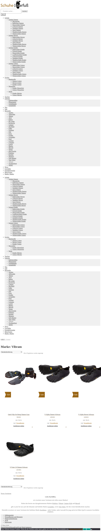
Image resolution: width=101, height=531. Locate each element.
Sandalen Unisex (17, 70)
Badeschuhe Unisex (18, 65)
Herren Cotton (16, 83)
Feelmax (11, 130)
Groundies (12, 137)
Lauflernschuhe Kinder (19, 55)
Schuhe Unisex (13, 63)
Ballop (11, 120)
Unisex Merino (17, 95)
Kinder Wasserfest (18, 88)
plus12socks (12, 151)
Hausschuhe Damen (18, 25)
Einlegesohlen (13, 100)
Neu (6, 107)
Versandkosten (20, 423)
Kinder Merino (17, 93)
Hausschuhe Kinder (18, 53)
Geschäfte (8, 169)
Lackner (11, 141)
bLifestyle (12, 123)
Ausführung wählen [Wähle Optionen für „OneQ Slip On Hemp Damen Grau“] (18, 426)
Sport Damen (16, 30)
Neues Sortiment (6, 493)
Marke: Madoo (9, 174)
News (6, 167)
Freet (10, 134)
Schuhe (7, 18)
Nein (88, 529)
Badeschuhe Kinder (18, 49)
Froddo (11, 135)
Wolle (10, 91)
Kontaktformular (10, 170)
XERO (11, 165)
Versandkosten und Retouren (14, 517)
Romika (11, 155)
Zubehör (7, 98)
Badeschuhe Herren (18, 37)
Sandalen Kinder (17, 58)
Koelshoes (43, 510)
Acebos (11, 112)
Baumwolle (12, 79)
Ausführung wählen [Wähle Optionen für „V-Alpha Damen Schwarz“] (52, 426)
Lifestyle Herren (17, 39)
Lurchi (11, 144)
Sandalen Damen (17, 28)
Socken (7, 77)
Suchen (24, 11)
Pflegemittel (12, 102)
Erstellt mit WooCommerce (22, 527)
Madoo (11, 146)
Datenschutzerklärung (7, 527)
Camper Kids (68, 503)
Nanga (11, 149)
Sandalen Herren (17, 41)
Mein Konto (8, 172)
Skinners (11, 156)
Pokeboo (11, 153)
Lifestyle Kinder (17, 56)
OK (84, 529)
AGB (6, 520)
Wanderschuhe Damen (19, 32)
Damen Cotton (17, 81)
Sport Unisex (16, 72)
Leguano (11, 142)
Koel (10, 139)
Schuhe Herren (13, 35)
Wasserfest (12, 86)
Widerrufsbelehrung (11, 518)
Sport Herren (16, 42)
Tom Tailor (12, 160)
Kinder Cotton (16, 84)
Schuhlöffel (12, 105)
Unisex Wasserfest (18, 90)
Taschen (7, 97)
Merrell (11, 148)
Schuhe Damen (13, 19)
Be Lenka (12, 121)
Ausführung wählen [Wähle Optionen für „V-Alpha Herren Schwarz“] (86, 426)
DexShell (11, 127)
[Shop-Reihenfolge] (11, 352)
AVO (10, 118)
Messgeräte (16, 21)
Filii (10, 132)
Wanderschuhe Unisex (19, 74)
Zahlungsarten (9, 515)
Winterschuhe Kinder (19, 62)
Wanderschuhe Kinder (19, 60)
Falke (10, 128)
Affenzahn (12, 114)
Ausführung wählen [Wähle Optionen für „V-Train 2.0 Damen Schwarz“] (18, 478)
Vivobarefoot (13, 163)
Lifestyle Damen (17, 26)
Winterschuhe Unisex (19, 76)
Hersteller (8, 111)
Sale (6, 109)
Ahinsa (11, 116)
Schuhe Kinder (13, 48)
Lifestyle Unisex (17, 69)
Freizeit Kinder (17, 51)
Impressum (8, 522)
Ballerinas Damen (18, 23)
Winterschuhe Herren (19, 46)
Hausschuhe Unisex (18, 67)
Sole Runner (12, 158)
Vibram (11, 162)
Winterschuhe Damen (19, 34)
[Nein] (91, 529)
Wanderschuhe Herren (19, 44)
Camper (11, 125)
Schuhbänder (13, 104)
